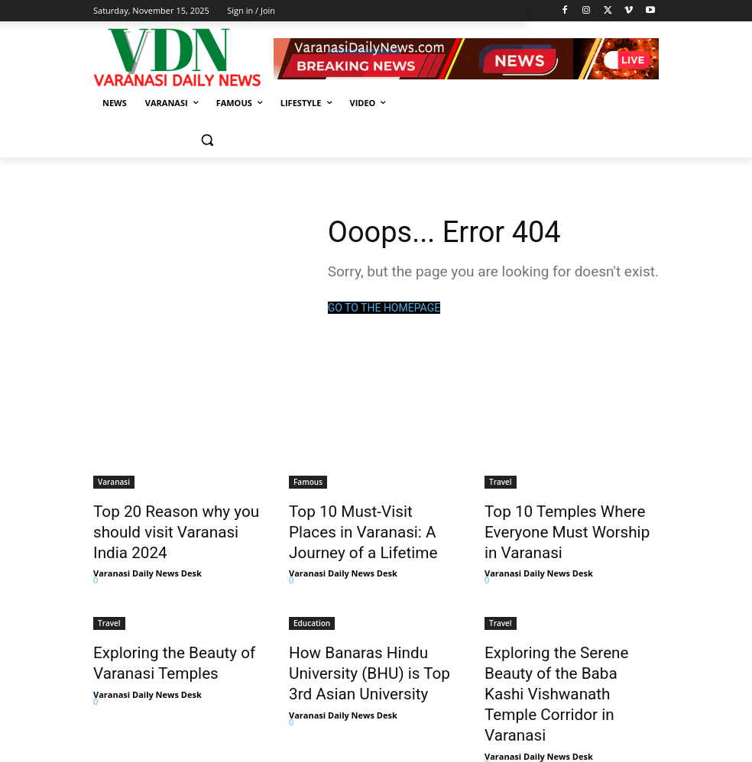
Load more (124, 717)
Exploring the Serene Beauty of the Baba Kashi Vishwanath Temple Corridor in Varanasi (571, 657)
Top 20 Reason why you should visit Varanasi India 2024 (168, 526)
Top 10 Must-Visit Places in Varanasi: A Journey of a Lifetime (367, 526)
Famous (308, 481)
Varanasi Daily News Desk (147, 562)
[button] (207, 140)
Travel (500, 481)
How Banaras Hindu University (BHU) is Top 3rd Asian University (376, 657)
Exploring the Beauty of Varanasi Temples (159, 649)
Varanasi (114, 481)
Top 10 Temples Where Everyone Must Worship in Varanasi (559, 526)
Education (311, 612)
